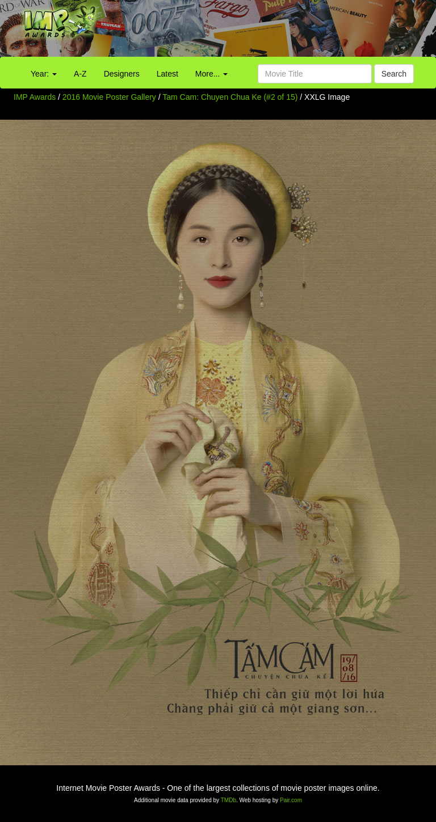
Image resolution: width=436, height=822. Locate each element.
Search (394, 73)
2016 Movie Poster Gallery (109, 97)
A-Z (80, 73)
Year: (44, 73)
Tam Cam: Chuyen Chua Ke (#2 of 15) (229, 97)
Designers (122, 73)
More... (211, 73)
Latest (167, 73)
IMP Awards (35, 97)
